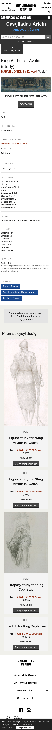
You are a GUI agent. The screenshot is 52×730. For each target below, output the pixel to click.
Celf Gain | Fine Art (11, 298)
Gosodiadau (7, 727)
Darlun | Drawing (10, 286)
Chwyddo (26, 104)
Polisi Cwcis (26, 724)
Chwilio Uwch (26, 42)
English (47, 3)
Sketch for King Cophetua (26, 626)
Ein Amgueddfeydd (9, 9)
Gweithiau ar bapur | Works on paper (19, 292)
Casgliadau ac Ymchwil (16, 17)
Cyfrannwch (7, 3)
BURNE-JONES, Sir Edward (19, 71)
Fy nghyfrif (45, 7)
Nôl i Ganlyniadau (12, 49)
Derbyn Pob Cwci (24, 727)
